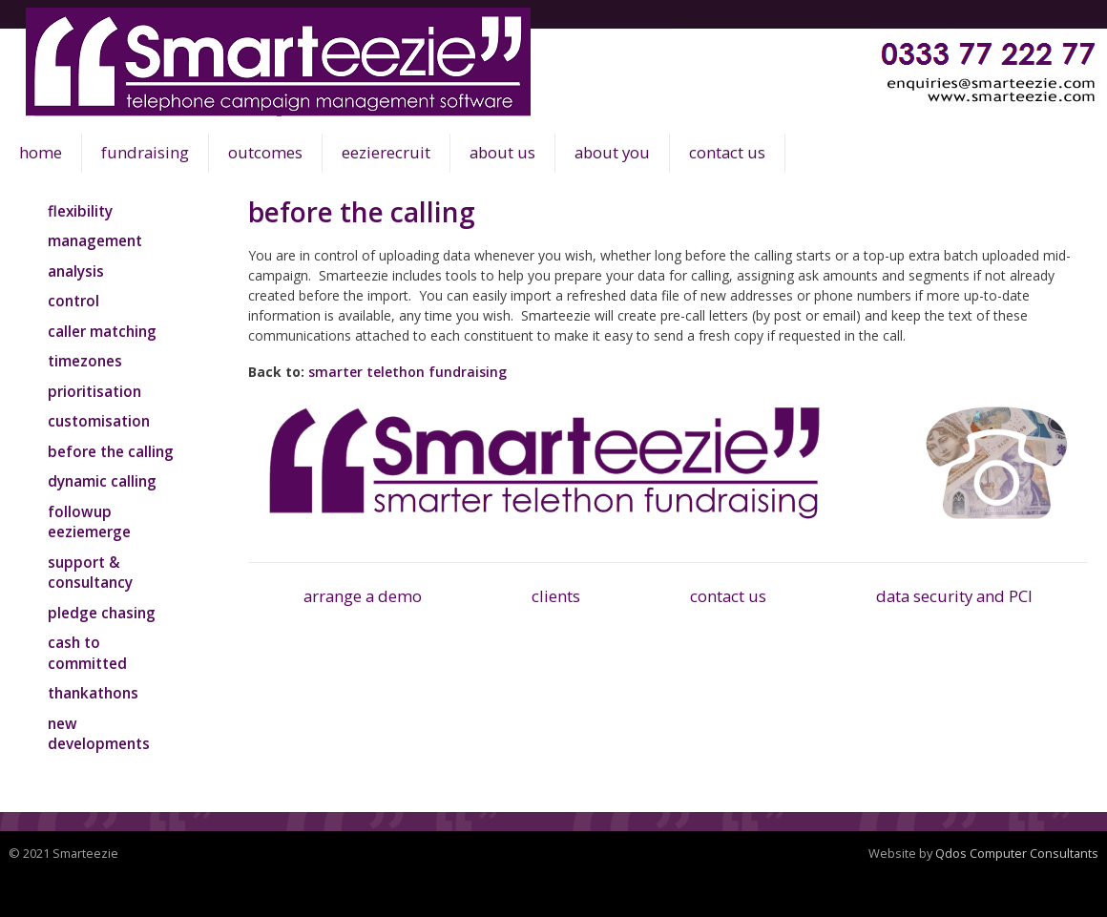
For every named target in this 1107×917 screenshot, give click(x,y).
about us (502, 152)
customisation (99, 420)
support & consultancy (90, 572)
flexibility (80, 210)
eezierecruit (386, 152)
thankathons (93, 692)
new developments (99, 734)
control (73, 300)
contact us (727, 152)
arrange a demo (362, 596)
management (95, 240)
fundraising (145, 152)
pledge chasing (102, 612)
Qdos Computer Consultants (1016, 853)
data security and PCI (954, 596)
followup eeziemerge (89, 522)
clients (556, 596)
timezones (85, 360)
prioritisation (94, 391)
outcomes (265, 152)
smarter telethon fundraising (407, 372)
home (40, 152)
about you (612, 152)
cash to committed (87, 653)
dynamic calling (102, 480)
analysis (76, 271)
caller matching (102, 331)
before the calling (111, 451)
